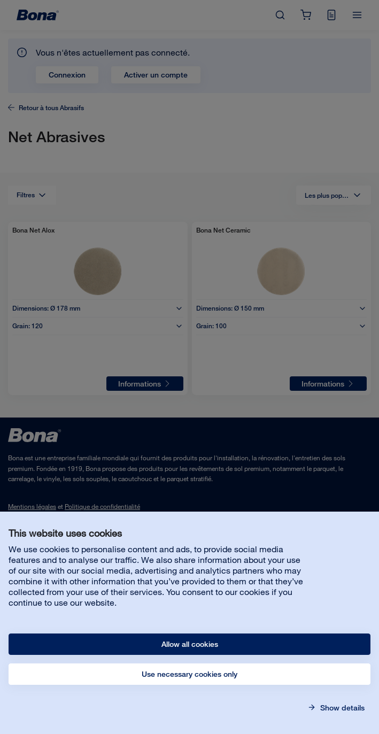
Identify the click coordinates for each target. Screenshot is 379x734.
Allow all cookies (189, 644)
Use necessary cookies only (189, 674)
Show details (341, 708)
